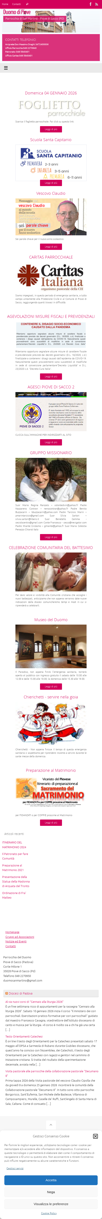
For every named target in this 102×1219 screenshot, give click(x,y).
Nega (51, 1192)
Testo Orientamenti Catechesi (24, 1036)
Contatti (16, 4)
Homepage (12, 932)
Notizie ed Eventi (16, 941)
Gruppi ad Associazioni (19, 937)
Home (5, 4)
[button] (95, 1136)
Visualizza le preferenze (51, 1204)
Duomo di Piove (16, 12)
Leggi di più (51, 129)
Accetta (50, 1180)
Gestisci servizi (15, 1168)
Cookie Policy (49, 1213)
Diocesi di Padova (20, 993)
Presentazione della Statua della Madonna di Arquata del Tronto (16, 881)
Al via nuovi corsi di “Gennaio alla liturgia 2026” (34, 1002)
